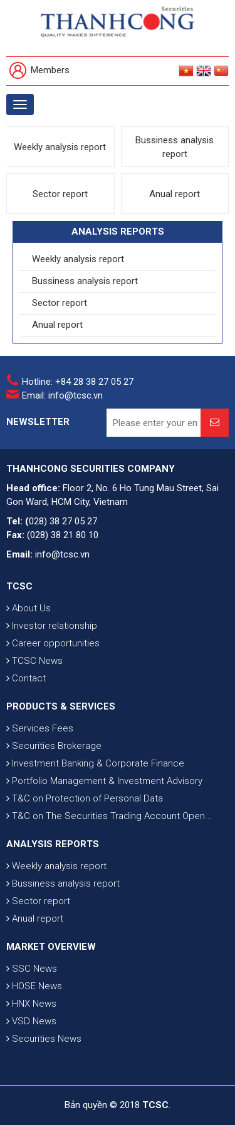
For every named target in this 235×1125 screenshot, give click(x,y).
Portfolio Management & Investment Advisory (104, 780)
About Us (28, 608)
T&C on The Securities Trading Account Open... (109, 816)
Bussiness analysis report (174, 147)
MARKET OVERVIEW (51, 946)
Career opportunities (53, 643)
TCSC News (34, 660)
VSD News (31, 1021)
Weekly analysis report (60, 147)
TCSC (19, 586)
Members (39, 71)
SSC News (31, 968)
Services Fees (39, 728)
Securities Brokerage (54, 745)
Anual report (174, 194)
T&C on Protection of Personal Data (84, 798)
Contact (26, 678)
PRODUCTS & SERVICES (60, 706)
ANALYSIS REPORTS (52, 844)
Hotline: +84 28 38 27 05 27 (77, 381)
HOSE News (34, 986)
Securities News (43, 1038)
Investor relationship (51, 625)
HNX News (31, 1003)
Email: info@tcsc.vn (62, 395)
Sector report (60, 194)
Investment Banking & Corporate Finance (95, 763)
